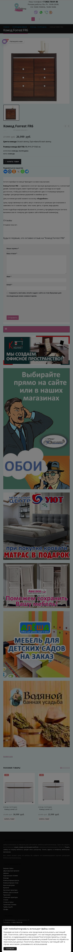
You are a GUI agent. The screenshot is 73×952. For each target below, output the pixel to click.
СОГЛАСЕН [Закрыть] (10, 949)
